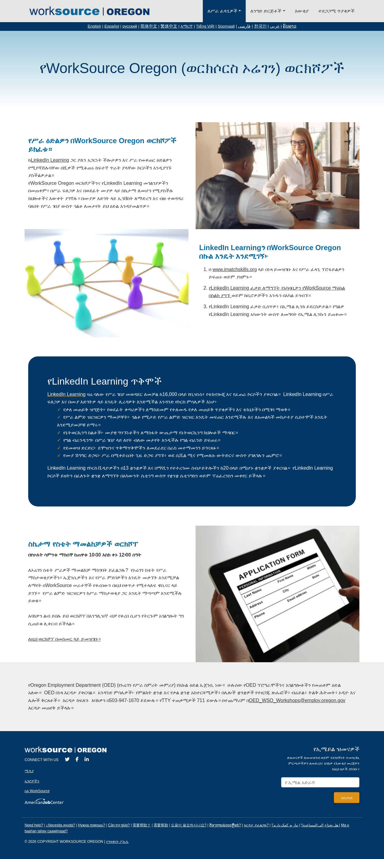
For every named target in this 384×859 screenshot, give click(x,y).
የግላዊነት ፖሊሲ (117, 842)
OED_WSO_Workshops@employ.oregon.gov (297, 700)
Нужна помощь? (91, 825)
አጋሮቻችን (32, 781)
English (94, 26)
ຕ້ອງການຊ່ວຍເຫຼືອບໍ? (225, 825)
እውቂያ (302, 10)
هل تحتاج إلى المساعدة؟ (319, 825)
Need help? (34, 825)
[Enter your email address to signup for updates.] (320, 782)
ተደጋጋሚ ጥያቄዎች (336, 10)
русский (129, 26)
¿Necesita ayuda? (60, 825)
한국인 (260, 26)
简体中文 (148, 26)
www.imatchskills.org (234, 269)
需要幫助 (161, 825)
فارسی (244, 26)
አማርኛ (187, 26)
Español (111, 26)
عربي (275, 26)
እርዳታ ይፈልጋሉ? (256, 825)
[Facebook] (77, 759)
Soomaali (226, 26)
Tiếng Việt (205, 26)
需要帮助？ (142, 825)
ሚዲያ (29, 771)
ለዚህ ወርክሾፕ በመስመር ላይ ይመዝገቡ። (64, 639)
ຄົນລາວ (289, 26)
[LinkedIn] (87, 759)
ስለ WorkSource (37, 791)
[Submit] (346, 797)
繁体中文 (168, 26)
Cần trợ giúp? (119, 825)
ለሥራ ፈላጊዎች (222, 10)
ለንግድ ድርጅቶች (265, 10)
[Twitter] (67, 759)
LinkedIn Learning (50, 160)
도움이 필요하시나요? (188, 825)
